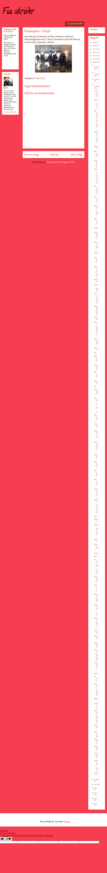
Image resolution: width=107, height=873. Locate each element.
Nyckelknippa (96, 579)
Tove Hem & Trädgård (96, 689)
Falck (96, 673)
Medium (96, 631)
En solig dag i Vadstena (96, 566)
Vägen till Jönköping (96, 654)
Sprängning (96, 755)
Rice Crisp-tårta (96, 245)
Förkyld (96, 147)
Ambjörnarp (96, 645)
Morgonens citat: (96, 435)
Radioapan (96, 727)
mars (95, 803)
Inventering (96, 705)
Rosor (96, 553)
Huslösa (96, 540)
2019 (94, 42)
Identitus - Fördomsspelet (96, 506)
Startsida (54, 154)
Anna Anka (96, 456)
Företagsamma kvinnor (96, 137)
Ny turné (96, 678)
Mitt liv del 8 (96, 221)
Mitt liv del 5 (96, 375)
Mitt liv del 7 (96, 260)
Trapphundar (96, 748)
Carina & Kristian (96, 492)
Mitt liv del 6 (96, 359)
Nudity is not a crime (96, 610)
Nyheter (96, 520)
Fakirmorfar (96, 734)
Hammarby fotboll (96, 446)
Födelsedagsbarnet (96, 310)
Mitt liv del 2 (96, 473)
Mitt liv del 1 (96, 482)
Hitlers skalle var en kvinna (96, 176)
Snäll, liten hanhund (96, 210)
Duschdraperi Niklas (96, 765)
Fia (7, 88)
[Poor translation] (8, 839)
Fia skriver (18, 12)
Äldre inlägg (76, 154)
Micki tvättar (96, 741)
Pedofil (96, 774)
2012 (94, 52)
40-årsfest (96, 318)
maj (95, 793)
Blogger (67, 821)
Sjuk (95, 556)
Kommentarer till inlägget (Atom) (60, 162)
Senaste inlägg (31, 154)
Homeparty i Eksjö (96, 598)
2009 (94, 62)
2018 (94, 46)
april (95, 798)
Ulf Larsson (96, 200)
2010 (94, 59)
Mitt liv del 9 (96, 154)
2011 (94, 55)
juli (95, 784)
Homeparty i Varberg (96, 622)
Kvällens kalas (96, 94)
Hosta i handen (96, 287)
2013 (94, 49)
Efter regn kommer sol (96, 405)
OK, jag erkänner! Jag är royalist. (96, 119)
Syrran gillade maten (96, 298)
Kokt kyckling (96, 163)
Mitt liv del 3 (96, 464)
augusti (96, 779)
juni (95, 788)
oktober (96, 79)
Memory (96, 382)
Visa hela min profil (10, 112)
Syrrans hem (95, 588)
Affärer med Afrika (96, 271)
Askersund (96, 426)
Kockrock (96, 280)
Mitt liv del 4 (96, 418)
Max (95, 516)
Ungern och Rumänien (96, 530)
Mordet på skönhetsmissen (96, 329)
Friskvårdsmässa (96, 666)
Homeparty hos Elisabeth (96, 716)
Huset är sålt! (96, 547)
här (9, 50)
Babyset (96, 699)
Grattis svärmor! (96, 104)
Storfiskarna (96, 367)
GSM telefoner (96, 235)
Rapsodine (96, 637)
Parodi (96, 253)
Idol (95, 353)
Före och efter (96, 392)
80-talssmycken (96, 190)
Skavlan (96, 349)
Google (96, 228)
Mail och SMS (96, 342)
